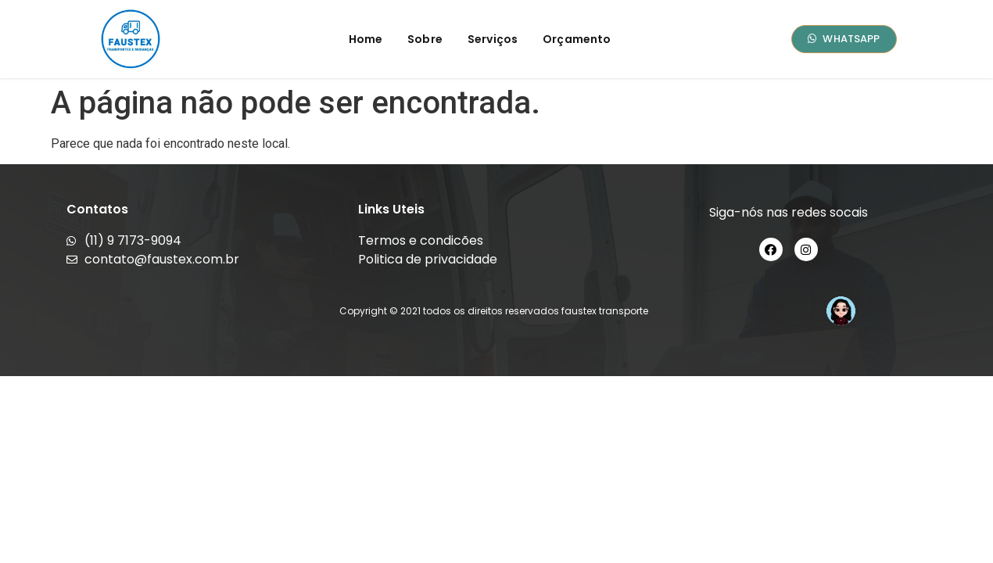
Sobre (425, 39)
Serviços (493, 39)
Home (366, 39)
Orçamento (577, 39)
